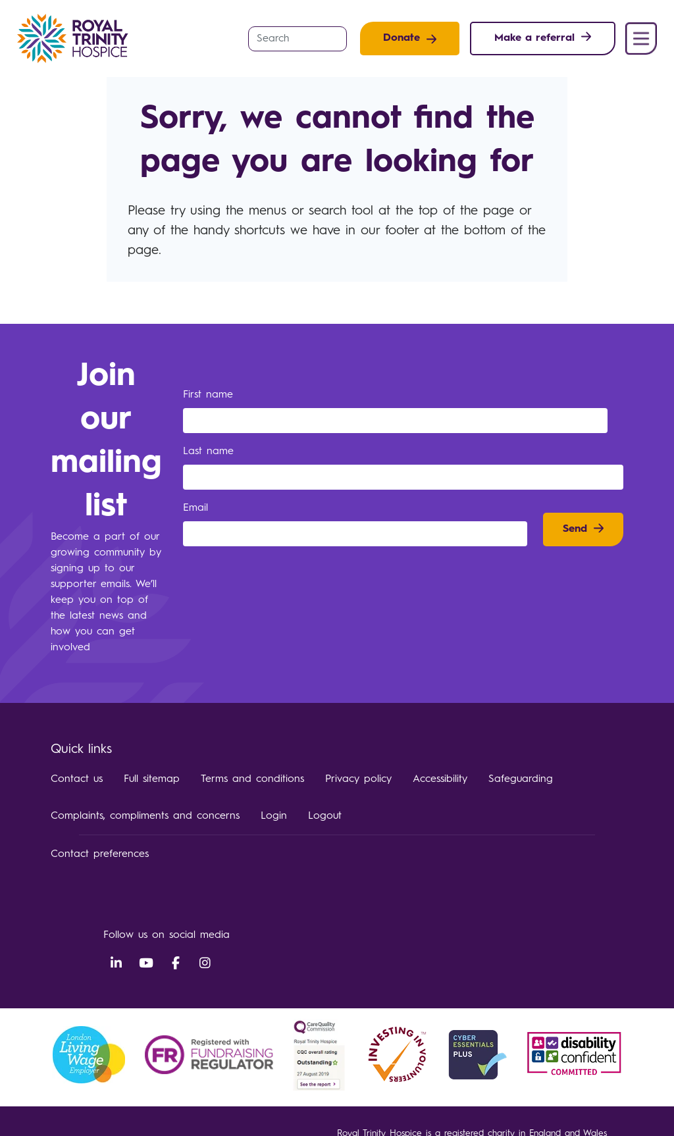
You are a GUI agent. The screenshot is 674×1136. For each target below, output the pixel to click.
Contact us (77, 779)
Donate (401, 38)
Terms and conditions (252, 779)
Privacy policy (358, 779)
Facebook (176, 963)
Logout (325, 816)
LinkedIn (116, 963)
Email (198, 508)
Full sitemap (152, 779)
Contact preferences (100, 854)
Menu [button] (641, 38)
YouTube (146, 963)
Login (274, 816)
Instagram (205, 963)
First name (210, 395)
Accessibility (440, 779)
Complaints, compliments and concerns (145, 816)
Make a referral (534, 38)
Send (575, 529)
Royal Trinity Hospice (76, 38)
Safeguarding (520, 779)
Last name (210, 451)
